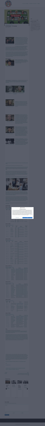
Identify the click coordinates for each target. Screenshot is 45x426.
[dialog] (22, 213)
